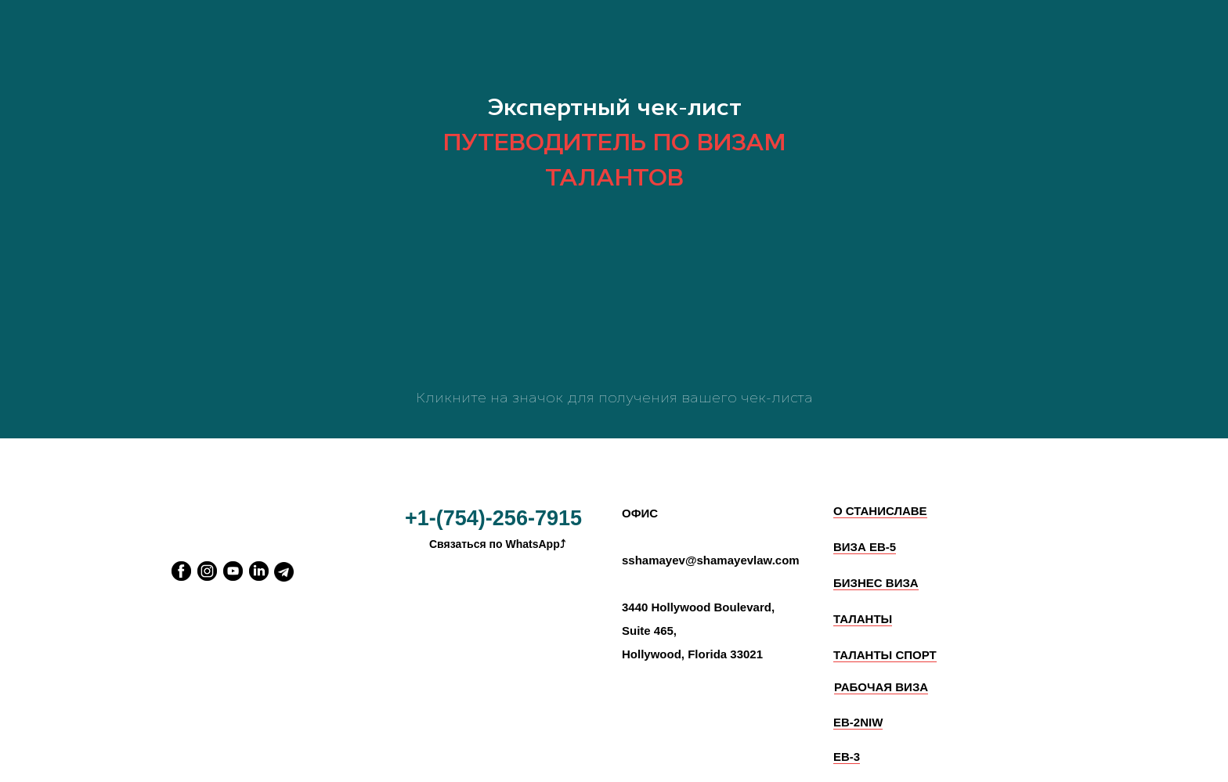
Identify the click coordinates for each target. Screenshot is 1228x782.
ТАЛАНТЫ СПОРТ (885, 654)
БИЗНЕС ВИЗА (876, 582)
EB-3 (846, 756)
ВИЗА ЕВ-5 (864, 546)
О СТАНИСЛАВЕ (880, 510)
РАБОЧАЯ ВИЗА (881, 687)
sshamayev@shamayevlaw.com (711, 560)
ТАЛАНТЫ (862, 618)
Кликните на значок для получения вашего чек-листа (614, 398)
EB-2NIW (858, 722)
